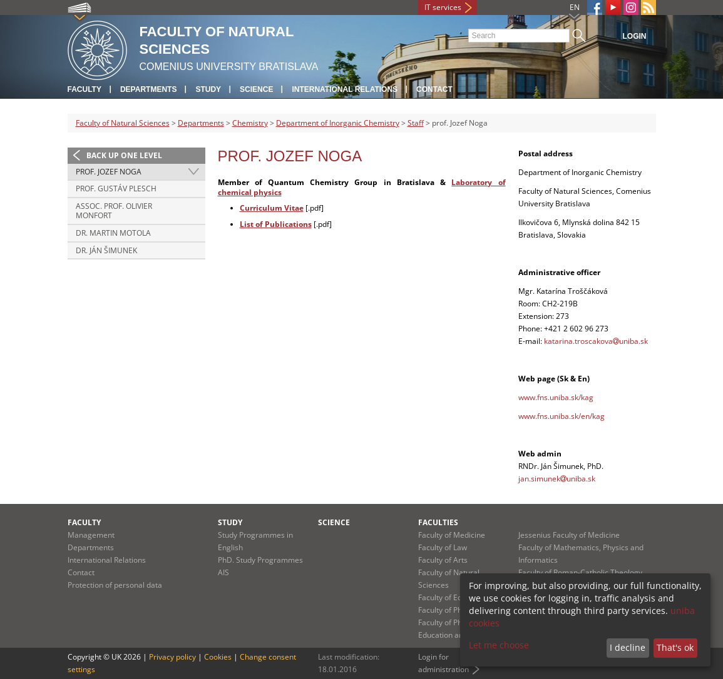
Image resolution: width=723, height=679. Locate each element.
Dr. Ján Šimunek (106, 250)
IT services (442, 7)
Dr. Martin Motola (113, 233)
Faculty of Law (442, 547)
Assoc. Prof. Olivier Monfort (114, 211)
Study (208, 89)
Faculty (84, 89)
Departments (148, 89)
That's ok (675, 647)
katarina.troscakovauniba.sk (596, 341)
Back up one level (124, 155)
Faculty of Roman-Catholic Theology (580, 572)
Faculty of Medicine (451, 535)
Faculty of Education (453, 597)
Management (91, 535)
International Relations (344, 89)
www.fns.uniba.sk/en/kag (561, 416)
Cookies (218, 656)
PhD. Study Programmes (260, 560)
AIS (223, 572)
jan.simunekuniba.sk (556, 478)
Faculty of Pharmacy (453, 610)
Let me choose (499, 645)
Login (635, 36)
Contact (434, 89)
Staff (416, 123)
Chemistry (250, 123)
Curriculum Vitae (272, 208)
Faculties (438, 522)
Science (256, 89)
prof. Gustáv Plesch (116, 188)
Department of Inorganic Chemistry (337, 123)
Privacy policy (172, 656)
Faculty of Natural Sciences (123, 123)
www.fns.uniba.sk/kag (555, 397)
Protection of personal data (115, 585)
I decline (627, 647)
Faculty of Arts (443, 560)
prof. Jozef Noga (108, 171)
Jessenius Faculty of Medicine (569, 535)
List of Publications (276, 224)
